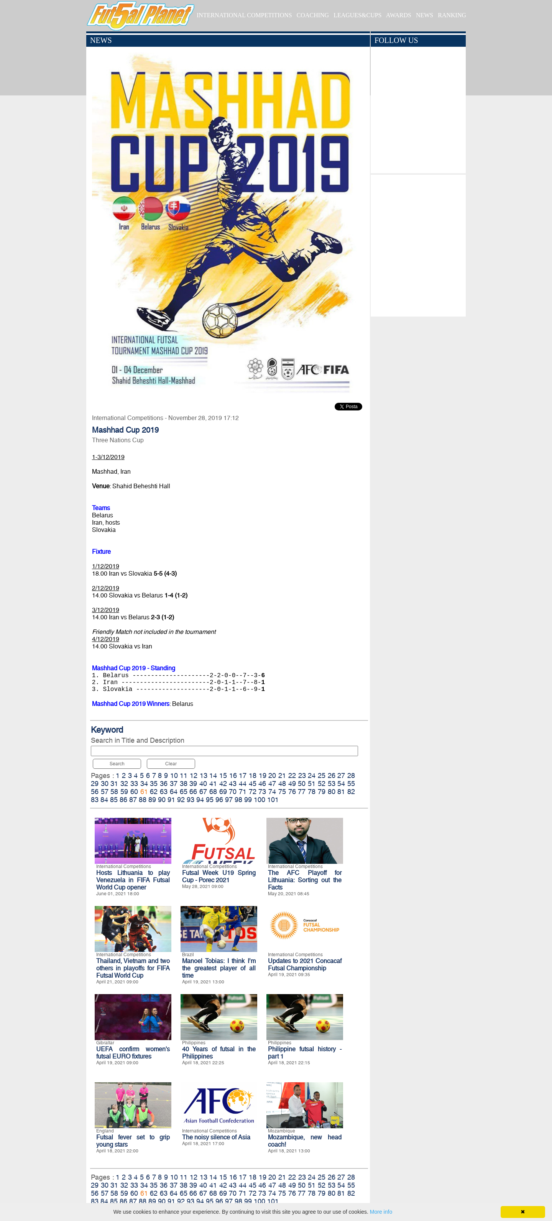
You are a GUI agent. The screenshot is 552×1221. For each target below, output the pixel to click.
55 (351, 784)
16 (233, 775)
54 (341, 784)
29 (95, 784)
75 (282, 792)
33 (134, 784)
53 (331, 784)
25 (321, 775)
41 (213, 784)
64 (173, 792)
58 (114, 792)
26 (331, 775)
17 (242, 775)
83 (95, 800)
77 (302, 792)
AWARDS (398, 15)
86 (123, 800)
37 (173, 784)
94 (200, 800)
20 (272, 775)
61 (144, 792)
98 (238, 800)
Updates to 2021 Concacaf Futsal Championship (305, 964)
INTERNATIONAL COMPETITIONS (244, 15)
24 (311, 775)
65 (183, 792)
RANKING (452, 15)
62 (154, 792)
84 (104, 800)
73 (262, 792)
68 (213, 792)
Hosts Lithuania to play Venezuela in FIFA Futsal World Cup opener (133, 880)
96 (219, 800)
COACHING (313, 15)
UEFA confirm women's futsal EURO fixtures (133, 1052)
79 (321, 792)
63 (164, 792)
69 (223, 792)
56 (95, 792)
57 (104, 792)
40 (203, 784)
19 (262, 775)
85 (114, 800)
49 (292, 784)
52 (321, 784)
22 (292, 775)
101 (273, 800)
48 (282, 784)
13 (203, 775)
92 (181, 800)
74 (272, 792)
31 (114, 784)
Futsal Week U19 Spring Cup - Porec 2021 (219, 876)
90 (162, 800)
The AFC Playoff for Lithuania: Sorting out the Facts (305, 880)
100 (259, 800)
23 (302, 775)
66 (193, 792)
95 (210, 800)
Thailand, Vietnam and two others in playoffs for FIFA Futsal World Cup (133, 968)
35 (154, 784)
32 (124, 784)
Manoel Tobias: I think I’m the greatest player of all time (219, 968)
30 (104, 784)
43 (233, 784)
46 (262, 784)
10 (174, 775)
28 (351, 775)
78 (311, 792)
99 (248, 800)
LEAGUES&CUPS (357, 15)
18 (252, 775)
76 (292, 792)
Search (117, 763)
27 (341, 775)
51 (311, 784)
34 (144, 784)
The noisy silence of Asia (216, 1137)
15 (223, 775)
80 (331, 792)
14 (213, 775)
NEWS (424, 15)
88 (142, 800)
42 (223, 784)
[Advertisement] (418, 244)
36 (164, 784)
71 (242, 792)
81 (341, 792)
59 (124, 792)
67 (203, 792)
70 (233, 792)
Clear (171, 763)
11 (183, 775)
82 (351, 792)
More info (381, 1212)
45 (252, 784)
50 (302, 784)
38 (183, 784)
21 (282, 775)
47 (272, 784)
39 (193, 784)
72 (252, 792)
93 (190, 800)
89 (152, 800)
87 (133, 800)
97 (229, 800)
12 (193, 775)
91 (171, 800)
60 (134, 792)
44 (242, 784)
